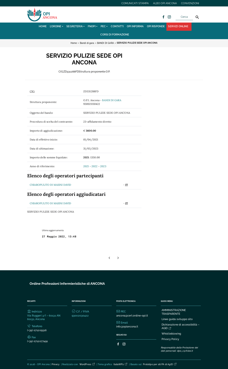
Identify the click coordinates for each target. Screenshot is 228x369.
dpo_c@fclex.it (185, 351)
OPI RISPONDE (156, 26)
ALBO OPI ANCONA (165, 3)
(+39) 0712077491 (37, 341)
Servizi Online (178, 26)
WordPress (87, 364)
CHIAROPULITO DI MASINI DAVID (50, 184)
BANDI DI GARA (111, 100)
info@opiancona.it (127, 326)
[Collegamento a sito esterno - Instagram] (169, 17)
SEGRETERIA (74, 26)
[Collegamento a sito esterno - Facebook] (163, 17)
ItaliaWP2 (121, 364)
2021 (86, 166)
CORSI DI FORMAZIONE (114, 34)
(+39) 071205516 (37, 330)
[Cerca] (197, 17)
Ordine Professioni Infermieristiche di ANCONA (67, 284)
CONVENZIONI (190, 3)
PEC (103, 26)
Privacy (56, 364)
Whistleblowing (171, 333)
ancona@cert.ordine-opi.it (132, 315)
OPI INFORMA (135, 26)
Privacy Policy (170, 339)
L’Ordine (55, 26)
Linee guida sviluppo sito (177, 319)
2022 (94, 166)
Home (43, 26)
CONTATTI (117, 26)
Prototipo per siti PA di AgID (160, 364)
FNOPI (92, 26)
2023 (103, 166)
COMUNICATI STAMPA (135, 3)
